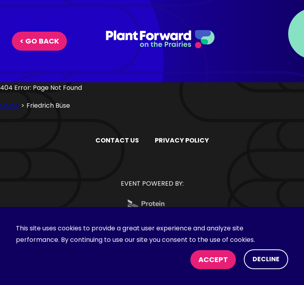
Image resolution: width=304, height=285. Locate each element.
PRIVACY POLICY (182, 140)
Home (9, 105)
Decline (266, 259)
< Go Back (39, 41)
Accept (213, 259)
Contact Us (117, 140)
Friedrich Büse (48, 105)
